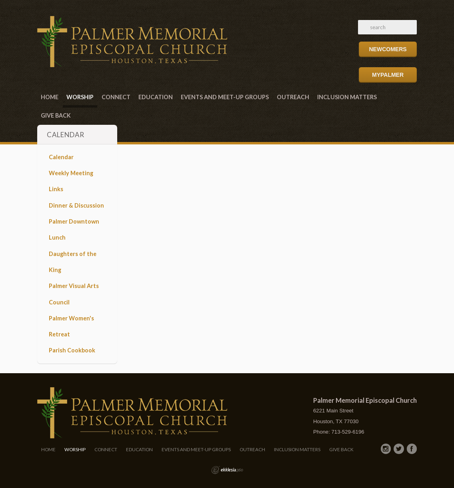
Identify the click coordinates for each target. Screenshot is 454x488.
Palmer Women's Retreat (71, 326)
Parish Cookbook (72, 350)
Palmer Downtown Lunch (74, 229)
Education (155, 97)
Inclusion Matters (347, 97)
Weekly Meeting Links (71, 181)
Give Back (56, 115)
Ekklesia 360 (227, 470)
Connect (116, 97)
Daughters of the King (72, 261)
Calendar (61, 157)
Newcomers (387, 49)
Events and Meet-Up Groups (225, 97)
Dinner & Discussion (76, 205)
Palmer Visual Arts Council (74, 293)
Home (49, 97)
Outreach (293, 97)
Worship (80, 97)
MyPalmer (388, 75)
